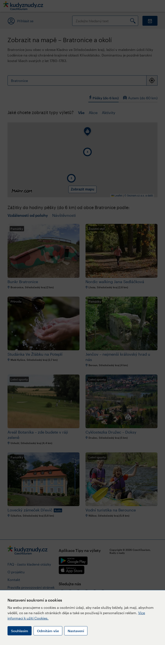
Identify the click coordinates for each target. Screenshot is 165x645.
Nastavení (76, 631)
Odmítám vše (48, 631)
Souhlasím (19, 631)
